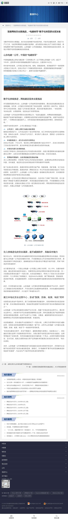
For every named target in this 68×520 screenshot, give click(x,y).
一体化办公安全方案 (57, 493)
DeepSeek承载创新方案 (42, 493)
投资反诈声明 (48, 508)
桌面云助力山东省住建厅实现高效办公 (20, 364)
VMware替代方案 (16, 493)
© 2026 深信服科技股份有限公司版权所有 (13, 503)
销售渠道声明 (39, 508)
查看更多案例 (60, 376)
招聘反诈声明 (58, 508)
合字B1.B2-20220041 (30, 506)
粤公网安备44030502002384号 (12, 506)
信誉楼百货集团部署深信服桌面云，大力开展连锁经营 (49, 367)
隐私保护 (15, 508)
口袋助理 (19, 496)
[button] (61, 3)
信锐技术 (11, 496)
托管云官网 (28, 496)
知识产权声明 (30, 508)
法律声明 (22, 508)
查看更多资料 (60, 398)
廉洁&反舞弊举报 (6, 508)
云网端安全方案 (28, 493)
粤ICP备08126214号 (35, 503)
